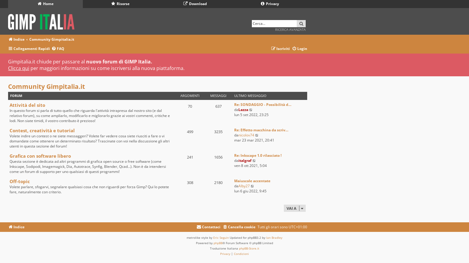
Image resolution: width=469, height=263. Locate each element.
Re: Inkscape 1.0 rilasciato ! (257, 155)
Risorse (120, 3)
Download (195, 3)
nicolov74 (246, 135)
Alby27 (244, 185)
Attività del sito (27, 105)
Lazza (243, 109)
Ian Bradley (274, 237)
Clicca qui (18, 68)
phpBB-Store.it (249, 248)
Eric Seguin (221, 237)
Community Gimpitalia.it (46, 86)
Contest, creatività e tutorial (42, 130)
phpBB (218, 243)
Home (46, 3)
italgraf (245, 160)
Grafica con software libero (40, 156)
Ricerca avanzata (290, 29)
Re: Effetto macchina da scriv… (261, 130)
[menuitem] (57, 49)
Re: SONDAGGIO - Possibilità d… (262, 104)
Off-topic (20, 181)
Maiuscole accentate (252, 180)
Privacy (270, 3)
